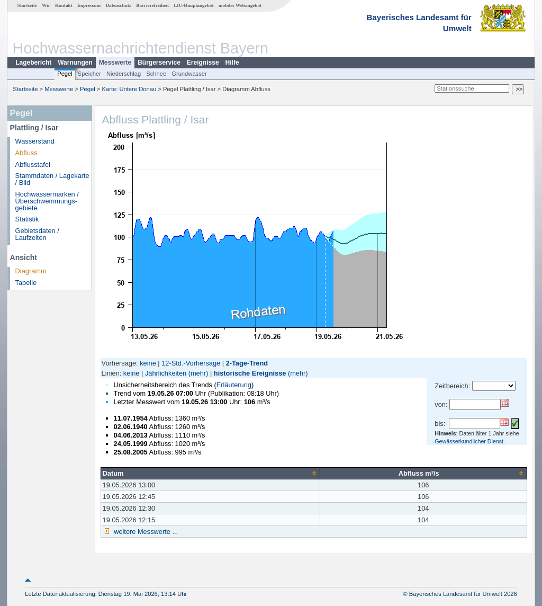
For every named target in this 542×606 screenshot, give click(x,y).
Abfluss (26, 153)
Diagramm (31, 271)
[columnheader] (210, 473)
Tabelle (26, 283)
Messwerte (115, 62)
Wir (46, 5)
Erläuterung (233, 385)
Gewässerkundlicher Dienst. (470, 441)
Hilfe (232, 62)
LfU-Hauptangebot (193, 5)
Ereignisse (203, 62)
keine (148, 363)
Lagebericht (33, 62)
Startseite (27, 5)
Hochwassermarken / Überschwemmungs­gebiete (47, 201)
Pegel (65, 73)
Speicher (89, 73)
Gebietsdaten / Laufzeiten (37, 234)
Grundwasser (189, 73)
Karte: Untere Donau (129, 89)
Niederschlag (123, 73)
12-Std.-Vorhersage (190, 363)
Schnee (156, 73)
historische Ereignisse (250, 373)
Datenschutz (118, 5)
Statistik (27, 219)
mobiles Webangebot (240, 5)
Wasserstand (35, 141)
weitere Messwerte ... (145, 532)
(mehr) (198, 373)
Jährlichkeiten (165, 373)
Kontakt (64, 5)
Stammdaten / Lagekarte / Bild (52, 179)
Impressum (89, 5)
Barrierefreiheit (152, 5)
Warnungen (75, 62)
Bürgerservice (159, 62)
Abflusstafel (32, 164)
